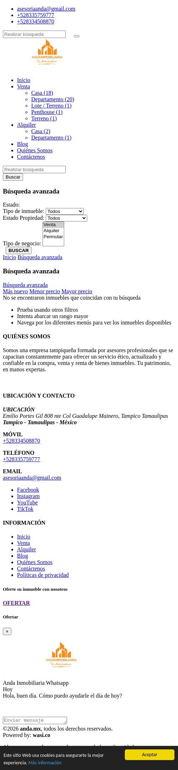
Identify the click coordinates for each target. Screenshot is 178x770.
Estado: (11, 205)
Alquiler (26, 125)
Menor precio (44, 291)
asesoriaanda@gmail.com (46, 9)
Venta (23, 86)
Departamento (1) (51, 138)
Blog (22, 144)
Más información (44, 763)
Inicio (23, 80)
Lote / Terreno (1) (51, 106)
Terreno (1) (44, 118)
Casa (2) (40, 131)
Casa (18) (42, 93)
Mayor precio (76, 291)
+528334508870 (35, 21)
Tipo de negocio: (22, 243)
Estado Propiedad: (23, 218)
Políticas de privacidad (43, 575)
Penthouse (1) (46, 112)
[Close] (7, 631)
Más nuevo (15, 291)
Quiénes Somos (34, 150)
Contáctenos (31, 157)
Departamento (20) (52, 99)
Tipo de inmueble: (23, 211)
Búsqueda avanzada (39, 257)
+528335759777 (35, 15)
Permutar (53, 237)
